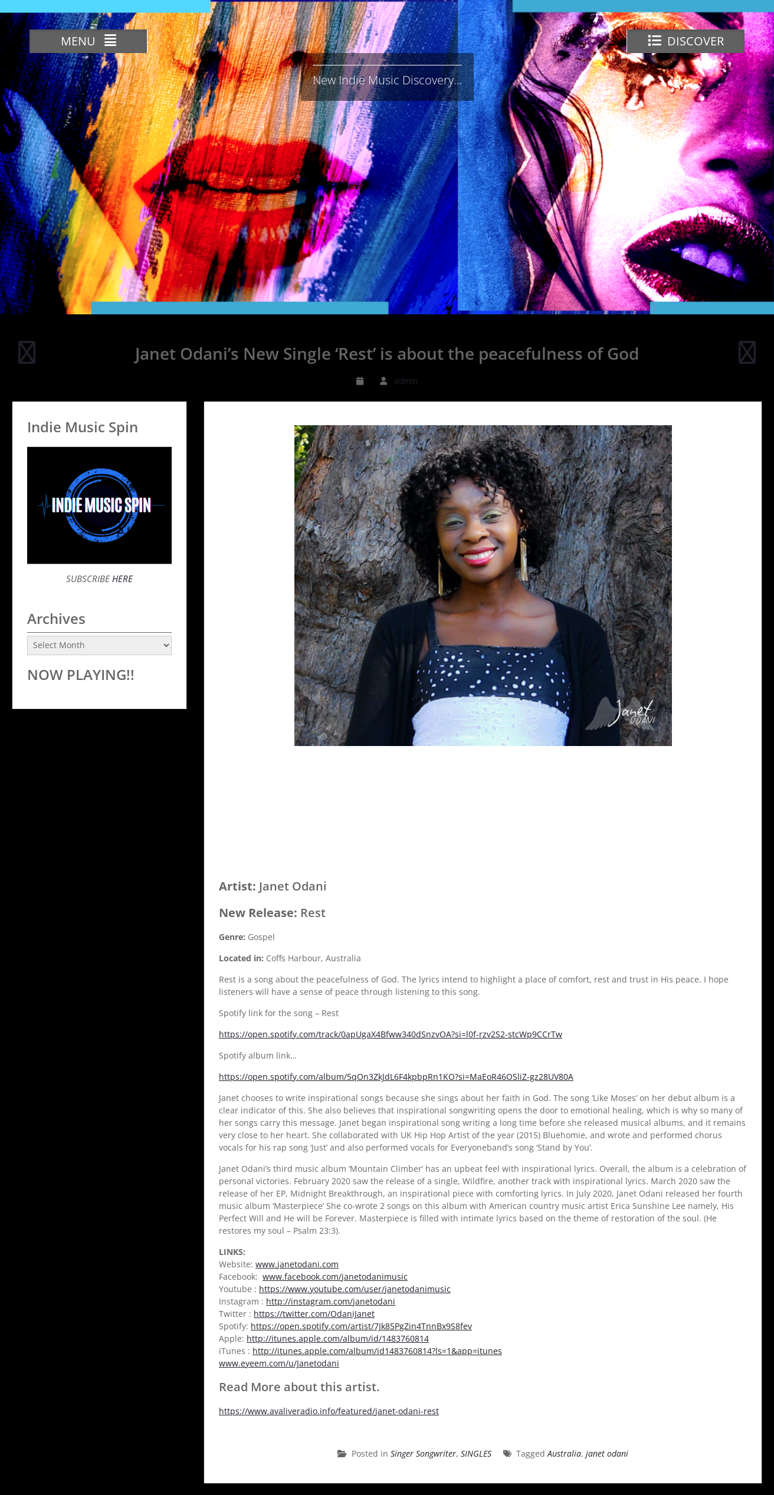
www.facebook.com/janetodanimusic (335, 1276)
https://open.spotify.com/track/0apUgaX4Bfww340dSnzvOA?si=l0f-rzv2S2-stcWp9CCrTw (390, 1034)
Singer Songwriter (423, 1453)
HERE (121, 578)
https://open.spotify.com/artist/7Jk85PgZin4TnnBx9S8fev (361, 1326)
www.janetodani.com (297, 1264)
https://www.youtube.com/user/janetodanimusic (355, 1288)
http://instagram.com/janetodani (330, 1301)
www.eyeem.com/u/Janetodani (279, 1363)
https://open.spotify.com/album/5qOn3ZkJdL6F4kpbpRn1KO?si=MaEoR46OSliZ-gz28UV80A (396, 1076)
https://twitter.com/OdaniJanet (314, 1313)
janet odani (607, 1453)
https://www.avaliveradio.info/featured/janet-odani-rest (329, 1411)
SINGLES (476, 1453)
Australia (564, 1453)
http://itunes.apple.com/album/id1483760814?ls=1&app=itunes (377, 1350)
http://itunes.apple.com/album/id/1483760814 (338, 1338)
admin (406, 380)
